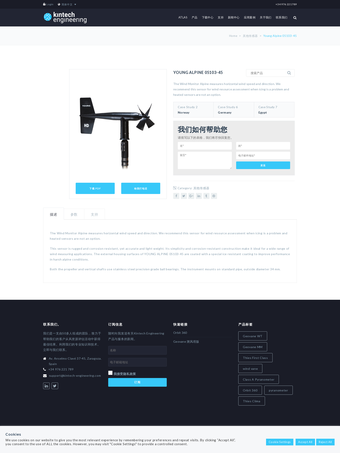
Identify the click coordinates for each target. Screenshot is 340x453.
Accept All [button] (305, 442)
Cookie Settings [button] (280, 442)
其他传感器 (250, 35)
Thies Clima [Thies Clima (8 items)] (251, 401)
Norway (184, 112)
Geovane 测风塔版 (186, 341)
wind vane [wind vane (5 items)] (250, 368)
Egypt (262, 112)
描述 (53, 214)
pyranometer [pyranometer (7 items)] (278, 390)
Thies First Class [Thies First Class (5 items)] (255, 358)
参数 (74, 214)
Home (233, 35)
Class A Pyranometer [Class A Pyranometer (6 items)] (258, 379)
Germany (224, 112)
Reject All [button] (325, 442)
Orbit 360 (180, 332)
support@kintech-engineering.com (75, 375)
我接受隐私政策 (125, 374)
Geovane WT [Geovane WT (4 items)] (253, 336)
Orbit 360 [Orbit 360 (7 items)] (250, 390)
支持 (94, 214)
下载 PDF (95, 188)
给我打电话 (140, 188)
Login (50, 4)
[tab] (53, 214)
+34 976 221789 (286, 4)
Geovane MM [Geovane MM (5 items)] (253, 347)
